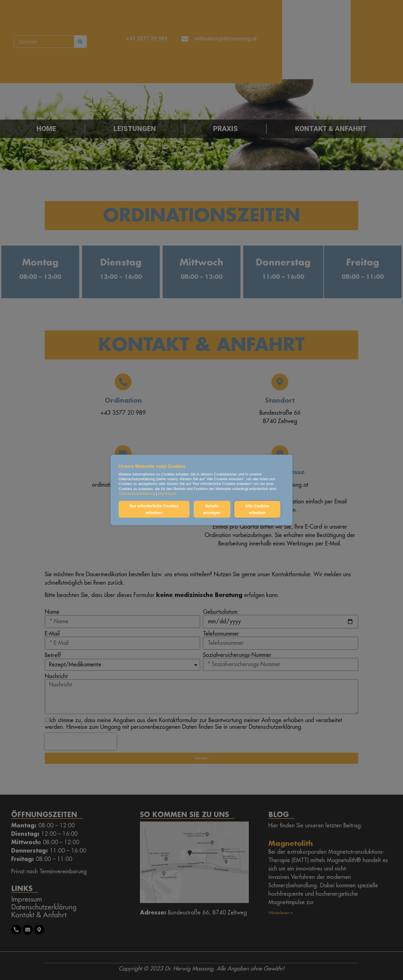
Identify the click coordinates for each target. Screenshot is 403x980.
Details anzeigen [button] (211, 509)
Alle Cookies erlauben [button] (257, 509)
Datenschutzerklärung (137, 493)
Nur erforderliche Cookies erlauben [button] (154, 509)
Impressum (167, 493)
